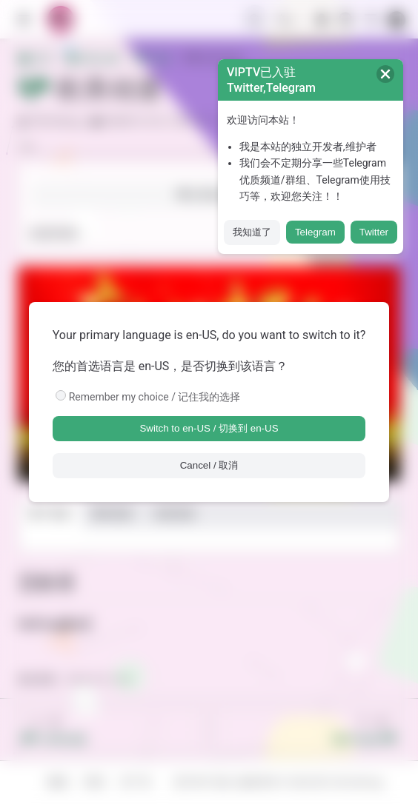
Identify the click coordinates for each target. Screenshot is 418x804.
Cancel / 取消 (209, 465)
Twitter (373, 232)
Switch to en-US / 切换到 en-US (208, 428)
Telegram (315, 232)
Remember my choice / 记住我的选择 (155, 397)
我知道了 (252, 232)
